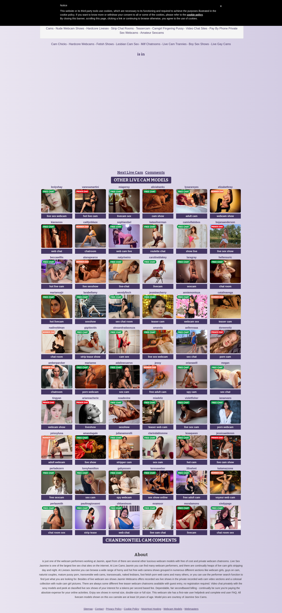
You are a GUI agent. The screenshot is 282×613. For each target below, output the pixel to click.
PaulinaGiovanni (90, 503)
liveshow (90, 427)
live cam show (225, 462)
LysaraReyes (192, 187)
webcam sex (191, 321)
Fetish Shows (105, 44)
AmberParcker (56, 362)
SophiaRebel (124, 222)
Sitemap (88, 608)
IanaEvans (225, 398)
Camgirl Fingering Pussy (168, 28)
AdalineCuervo (124, 362)
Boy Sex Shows (199, 44)
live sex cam (191, 427)
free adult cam (157, 391)
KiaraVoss (57, 222)
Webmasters (191, 608)
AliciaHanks (158, 187)
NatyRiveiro (124, 257)
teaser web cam (158, 427)
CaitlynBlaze (90, 222)
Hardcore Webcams (81, 44)
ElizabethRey (225, 187)
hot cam (191, 462)
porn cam (225, 356)
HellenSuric (225, 257)
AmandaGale (90, 433)
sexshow (90, 321)
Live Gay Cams (221, 44)
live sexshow (90, 286)
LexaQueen (191, 433)
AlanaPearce (90, 257)
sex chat (192, 356)
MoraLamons (191, 503)
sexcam (191, 286)
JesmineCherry (157, 292)
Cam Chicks (59, 44)
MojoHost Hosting (151, 608)
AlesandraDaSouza (124, 327)
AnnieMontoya (191, 292)
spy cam (192, 391)
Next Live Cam (130, 172)
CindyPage (225, 503)
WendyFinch (124, 292)
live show (90, 462)
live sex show (225, 251)
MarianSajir (56, 292)
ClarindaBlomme (157, 433)
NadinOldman (57, 327)
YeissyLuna (56, 433)
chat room (225, 286)
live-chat (124, 286)
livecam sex (124, 216)
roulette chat (157, 251)
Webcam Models (172, 608)
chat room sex (56, 532)
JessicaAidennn (225, 433)
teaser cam (157, 321)
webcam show (225, 216)
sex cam (124, 391)
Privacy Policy (114, 608)
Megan (225, 362)
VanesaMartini (90, 187)
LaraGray (191, 257)
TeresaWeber (158, 468)
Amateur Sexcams (152, 32)
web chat (56, 251)
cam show (158, 216)
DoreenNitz (225, 327)
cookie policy (195, 14)
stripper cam (124, 462)
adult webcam (56, 462)
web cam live (124, 251)
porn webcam (90, 391)
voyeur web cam (225, 497)
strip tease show (90, 356)
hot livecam (57, 321)
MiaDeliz (158, 398)
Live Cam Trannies (175, 44)
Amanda (158, 327)
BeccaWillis (56, 257)
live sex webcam (57, 216)
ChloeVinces (124, 503)
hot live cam (90, 216)
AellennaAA (191, 327)
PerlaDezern (57, 468)
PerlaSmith (56, 503)
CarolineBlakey (158, 257)
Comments (155, 172)
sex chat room (124, 321)
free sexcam (56, 497)
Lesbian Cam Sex (127, 44)
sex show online (158, 497)
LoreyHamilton (90, 468)
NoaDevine (124, 398)
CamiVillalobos (191, 222)
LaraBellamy (90, 292)
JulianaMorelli (124, 433)
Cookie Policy (131, 608)
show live (191, 251)
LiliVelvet (192, 468)
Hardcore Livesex (97, 28)
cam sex (124, 356)
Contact (99, 608)
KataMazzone (225, 468)
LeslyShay (56, 187)
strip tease (90, 532)
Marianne (90, 362)
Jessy (158, 362)
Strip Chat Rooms (122, 28)
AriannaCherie (90, 398)
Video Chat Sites (196, 28)
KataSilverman (157, 222)
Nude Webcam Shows (70, 28)
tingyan (56, 398)
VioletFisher (191, 398)
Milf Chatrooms (150, 44)
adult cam (191, 216)
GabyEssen (124, 468)
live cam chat (158, 532)
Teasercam (143, 28)
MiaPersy (124, 187)
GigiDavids (90, 327)
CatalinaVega (225, 292)
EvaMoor (158, 503)
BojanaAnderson (225, 222)
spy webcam (124, 497)
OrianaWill (191, 362)
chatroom (90, 251)
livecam (157, 286)
